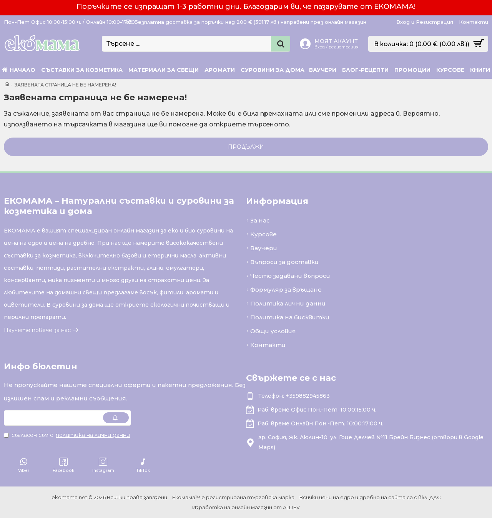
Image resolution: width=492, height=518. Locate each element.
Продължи (246, 146)
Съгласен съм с (67, 435)
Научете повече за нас (37, 330)
